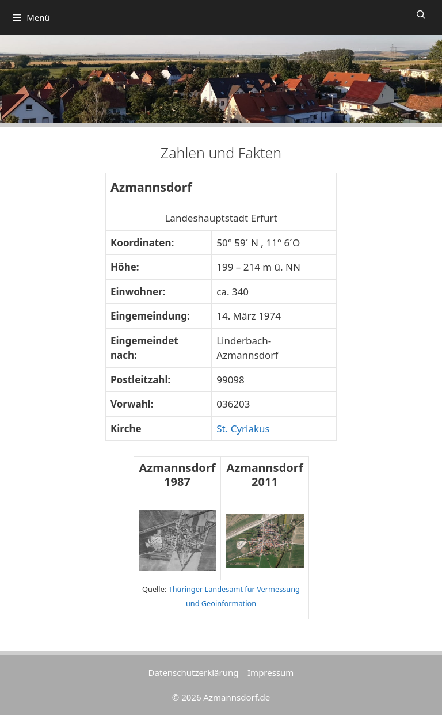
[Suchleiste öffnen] (421, 14)
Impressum (270, 672)
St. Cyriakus (243, 428)
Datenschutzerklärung (193, 672)
